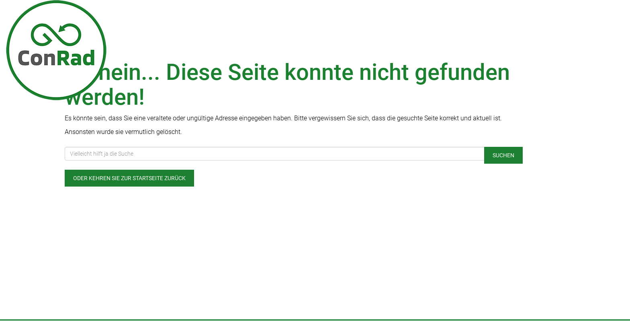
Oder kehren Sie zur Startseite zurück (129, 178)
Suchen (503, 155)
